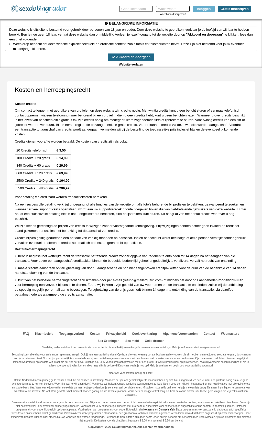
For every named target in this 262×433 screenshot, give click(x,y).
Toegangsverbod (71, 333)
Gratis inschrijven (235, 9)
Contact (209, 333)
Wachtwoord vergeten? (173, 14)
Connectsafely (167, 409)
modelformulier (231, 280)
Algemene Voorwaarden (180, 333)
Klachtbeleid (44, 333)
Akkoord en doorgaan (131, 57)
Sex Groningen (108, 341)
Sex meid (132, 341)
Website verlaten (131, 64)
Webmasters (230, 333)
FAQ (26, 333)
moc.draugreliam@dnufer (142, 280)
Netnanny (149, 409)
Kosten (95, 333)
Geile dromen (155, 341)
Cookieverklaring (144, 333)
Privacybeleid (116, 333)
